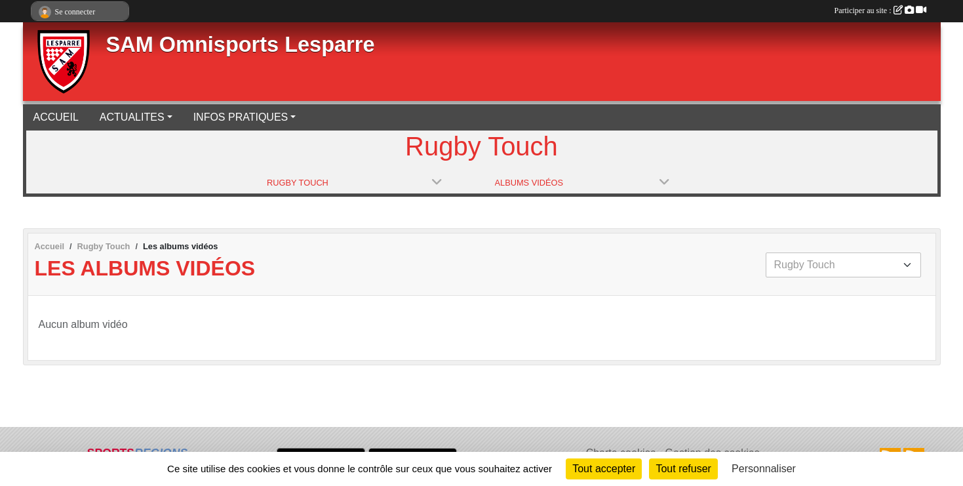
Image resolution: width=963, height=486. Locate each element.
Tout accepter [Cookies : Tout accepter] (603, 468)
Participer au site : (880, 10)
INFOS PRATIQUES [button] (240, 117)
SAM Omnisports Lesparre (240, 44)
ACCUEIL (56, 117)
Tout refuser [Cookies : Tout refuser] (683, 468)
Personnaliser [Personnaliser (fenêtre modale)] (764, 468)
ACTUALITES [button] (132, 117)
